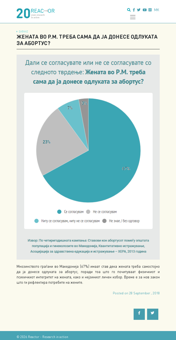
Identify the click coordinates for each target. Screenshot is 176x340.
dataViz (23, 31)
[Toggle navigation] (133, 17)
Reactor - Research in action (48, 337)
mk (156, 10)
